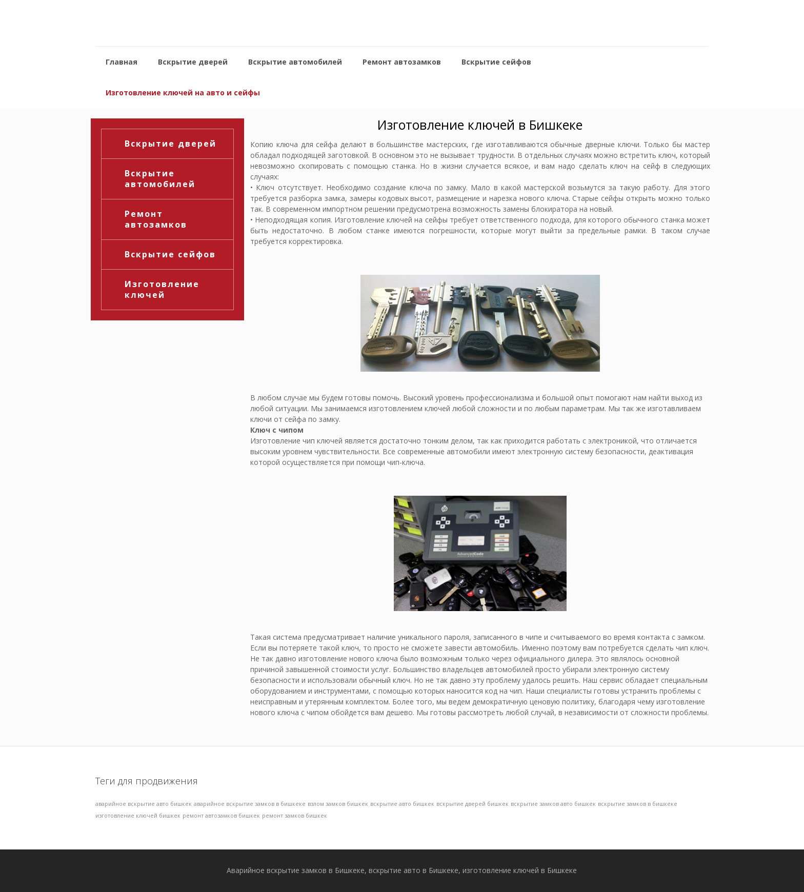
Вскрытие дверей (170, 143)
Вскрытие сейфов (170, 254)
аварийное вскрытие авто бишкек (143, 803)
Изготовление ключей (162, 289)
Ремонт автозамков (156, 219)
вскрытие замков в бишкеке (637, 803)
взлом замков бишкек (338, 803)
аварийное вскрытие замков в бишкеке (250, 803)
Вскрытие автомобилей (160, 179)
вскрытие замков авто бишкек (553, 803)
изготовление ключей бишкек (137, 815)
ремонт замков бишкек (294, 815)
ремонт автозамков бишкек (221, 815)
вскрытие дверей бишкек (472, 803)
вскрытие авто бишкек (402, 803)
